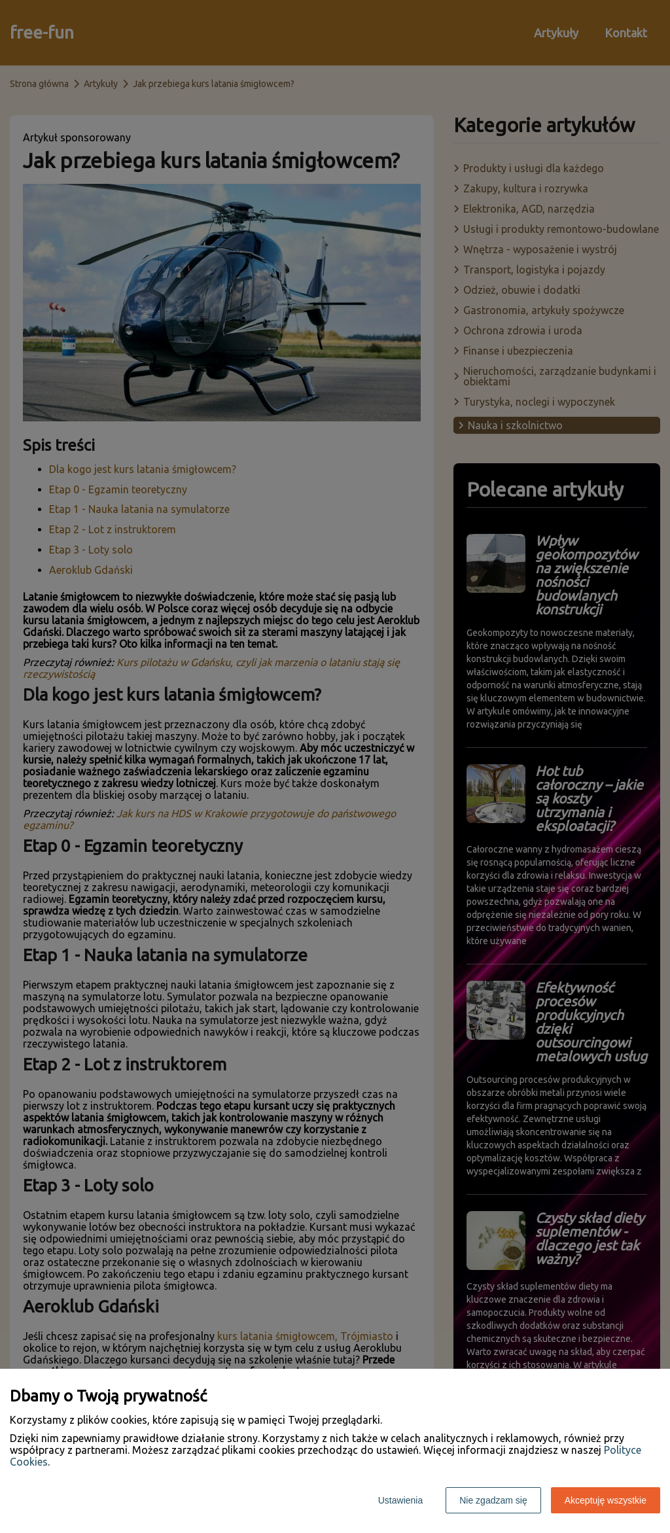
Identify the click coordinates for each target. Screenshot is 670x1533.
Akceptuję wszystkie (605, 1500)
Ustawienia (400, 1500)
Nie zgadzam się (493, 1500)
